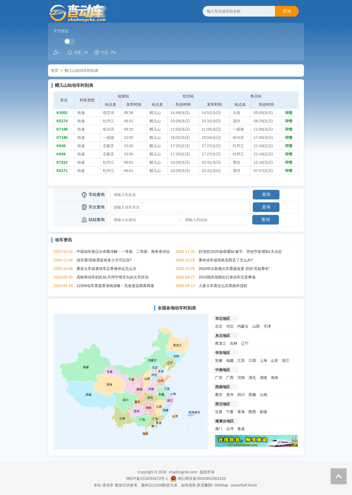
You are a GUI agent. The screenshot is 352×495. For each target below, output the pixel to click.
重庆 (218, 394)
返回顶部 (339, 476)
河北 (230, 326)
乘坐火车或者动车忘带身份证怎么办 (106, 268)
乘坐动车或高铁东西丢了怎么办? (226, 260)
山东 (274, 360)
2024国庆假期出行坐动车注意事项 (227, 277)
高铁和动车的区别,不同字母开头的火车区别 (113, 277)
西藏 (252, 394)
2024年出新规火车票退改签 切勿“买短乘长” (234, 268)
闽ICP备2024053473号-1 (147, 478)
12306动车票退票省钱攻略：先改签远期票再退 (115, 286)
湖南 (263, 377)
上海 (263, 360)
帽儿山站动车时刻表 (81, 70)
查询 (287, 11)
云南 (263, 394)
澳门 (218, 429)
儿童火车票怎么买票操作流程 (223, 286)
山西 (256, 326)
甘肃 (218, 412)
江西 (252, 360)
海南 (274, 377)
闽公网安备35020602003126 (202, 478)
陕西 (252, 412)
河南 (241, 377)
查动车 (108, 485)
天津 (267, 326)
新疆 (263, 412)
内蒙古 (243, 326)
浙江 (285, 360)
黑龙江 (220, 343)
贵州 (230, 394)
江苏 (241, 360)
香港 (241, 429)
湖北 (252, 377)
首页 (54, 70)
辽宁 (245, 343)
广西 (230, 377)
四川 (241, 394)
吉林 (233, 343)
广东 (218, 377)
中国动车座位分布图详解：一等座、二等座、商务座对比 (123, 251)
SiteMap (221, 485)
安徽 (218, 360)
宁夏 (230, 412)
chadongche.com (183, 472)
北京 (218, 326)
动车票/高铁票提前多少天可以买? (104, 260)
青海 (241, 412)
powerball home (244, 485)
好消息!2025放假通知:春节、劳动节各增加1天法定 (240, 251)
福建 (230, 360)
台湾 (230, 429)
